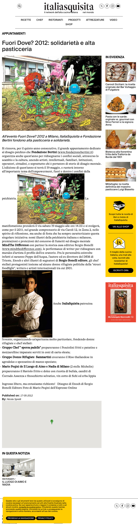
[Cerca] (4, 6)
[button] (51, 422)
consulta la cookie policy (30, 508)
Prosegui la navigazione (21, 518)
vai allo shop (121, 227)
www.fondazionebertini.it (75, 153)
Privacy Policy (46, 518)
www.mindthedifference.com (22, 249)
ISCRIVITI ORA (121, 271)
